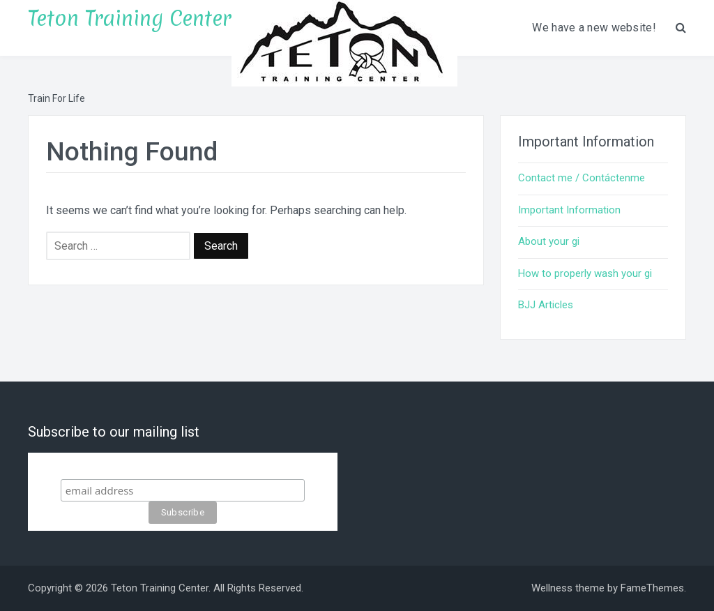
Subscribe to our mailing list (182, 466)
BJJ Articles (545, 305)
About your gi (548, 241)
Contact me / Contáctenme (581, 178)
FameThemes (652, 588)
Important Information (569, 210)
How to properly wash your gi (585, 273)
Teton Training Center (129, 18)
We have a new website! (594, 27)
